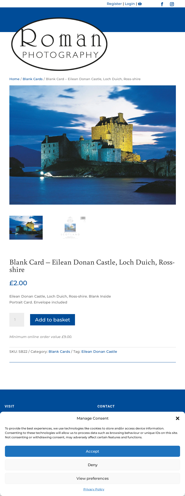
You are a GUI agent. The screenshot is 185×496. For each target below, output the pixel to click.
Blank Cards (59, 351)
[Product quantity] (16, 320)
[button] (177, 418)
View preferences (92, 478)
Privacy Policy (93, 489)
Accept (92, 451)
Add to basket (52, 320)
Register (114, 3)
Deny (92, 464)
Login (130, 3)
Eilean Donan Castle (99, 351)
